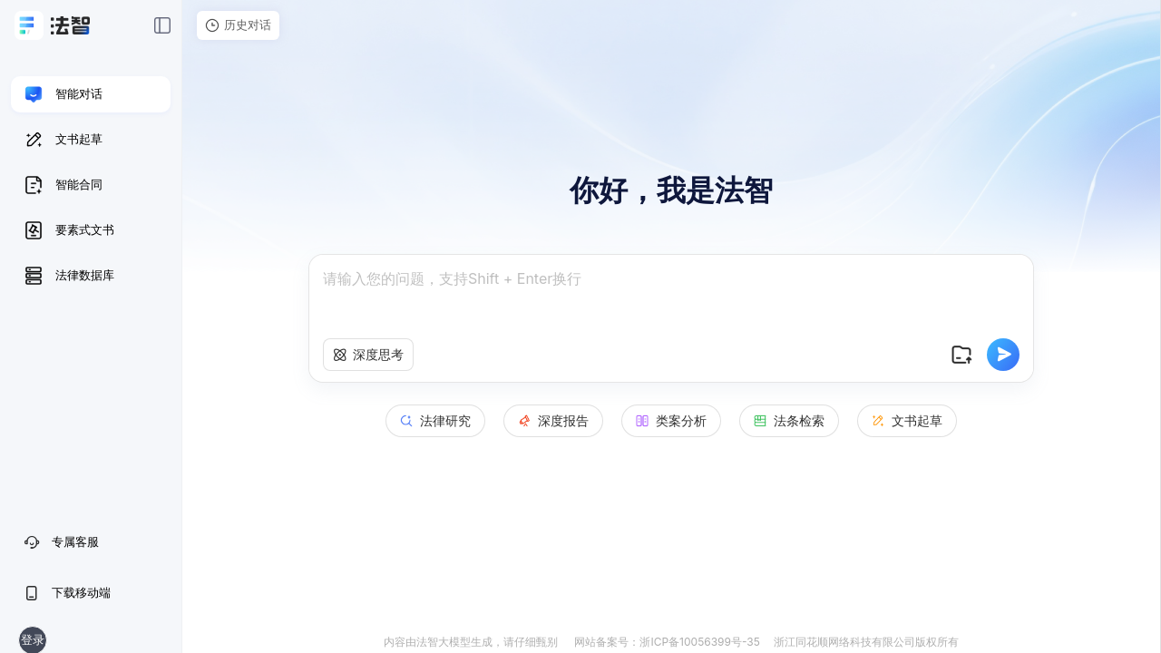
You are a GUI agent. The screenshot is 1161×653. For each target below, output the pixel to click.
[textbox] (671, 297)
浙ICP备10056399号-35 (699, 641)
